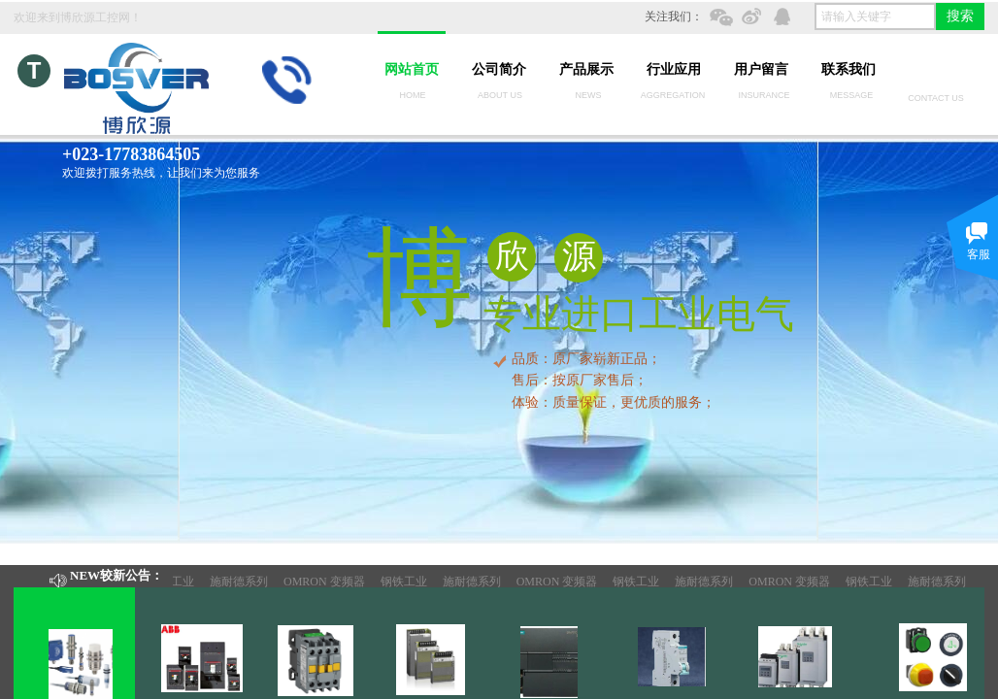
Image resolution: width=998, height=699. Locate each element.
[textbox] (875, 16)
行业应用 (674, 69)
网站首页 (411, 69)
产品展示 (586, 69)
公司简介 (499, 69)
